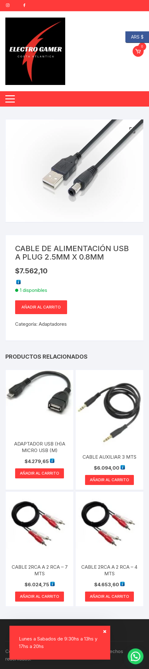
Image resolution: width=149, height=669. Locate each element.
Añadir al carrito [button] (39, 473)
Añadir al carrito (41, 307)
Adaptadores (53, 324)
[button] (132, 130)
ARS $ (134, 37)
